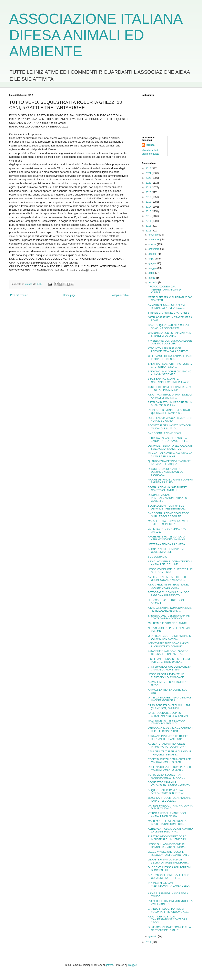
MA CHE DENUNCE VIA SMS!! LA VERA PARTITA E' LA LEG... (170, 481)
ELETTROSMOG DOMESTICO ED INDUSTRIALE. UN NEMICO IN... (168, 838)
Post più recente (19, 295)
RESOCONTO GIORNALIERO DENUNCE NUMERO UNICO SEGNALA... (165, 472)
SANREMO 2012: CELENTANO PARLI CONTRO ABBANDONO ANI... (169, 617)
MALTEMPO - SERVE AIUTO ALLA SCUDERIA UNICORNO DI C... (167, 822)
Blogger (132, 965)
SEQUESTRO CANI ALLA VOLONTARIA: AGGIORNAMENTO (169, 784)
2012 (149, 230)
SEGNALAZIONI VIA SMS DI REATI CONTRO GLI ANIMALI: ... (167, 489)
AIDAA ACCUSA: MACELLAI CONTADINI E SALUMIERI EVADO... (170, 381)
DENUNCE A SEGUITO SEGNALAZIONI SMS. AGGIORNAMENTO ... (170, 447)
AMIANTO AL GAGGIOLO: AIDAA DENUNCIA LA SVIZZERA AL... (166, 306)
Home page (69, 295)
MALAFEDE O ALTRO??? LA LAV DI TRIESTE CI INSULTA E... (168, 522)
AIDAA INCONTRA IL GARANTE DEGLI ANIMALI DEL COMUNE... (170, 563)
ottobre (153, 244)
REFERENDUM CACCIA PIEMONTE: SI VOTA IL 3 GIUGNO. (170, 419)
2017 (149, 206)
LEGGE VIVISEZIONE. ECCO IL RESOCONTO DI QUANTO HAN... (168, 853)
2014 (149, 221)
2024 (149, 173)
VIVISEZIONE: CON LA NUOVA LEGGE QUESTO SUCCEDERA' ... (170, 342)
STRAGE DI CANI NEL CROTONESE (168, 312)
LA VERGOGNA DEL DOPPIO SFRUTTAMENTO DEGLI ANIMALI (168, 714)
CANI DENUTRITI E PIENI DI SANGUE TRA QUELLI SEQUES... (169, 753)
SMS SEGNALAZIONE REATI (164, 433)
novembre (154, 239)
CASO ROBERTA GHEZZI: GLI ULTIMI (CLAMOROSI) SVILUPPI (169, 707)
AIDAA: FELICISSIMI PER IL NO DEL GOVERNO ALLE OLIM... (168, 586)
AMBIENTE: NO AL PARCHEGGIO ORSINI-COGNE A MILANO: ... (167, 578)
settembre (154, 249)
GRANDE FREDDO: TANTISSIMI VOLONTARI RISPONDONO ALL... (168, 910)
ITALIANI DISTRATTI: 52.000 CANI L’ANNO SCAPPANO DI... (167, 722)
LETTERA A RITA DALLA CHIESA (166, 544)
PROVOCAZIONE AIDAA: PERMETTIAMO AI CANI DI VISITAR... (164, 289)
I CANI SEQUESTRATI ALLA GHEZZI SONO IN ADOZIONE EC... (168, 327)
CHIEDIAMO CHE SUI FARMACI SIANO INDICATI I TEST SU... (170, 357)
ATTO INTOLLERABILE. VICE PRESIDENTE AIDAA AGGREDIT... (169, 350)
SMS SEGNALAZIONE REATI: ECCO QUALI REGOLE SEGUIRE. (168, 515)
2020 (149, 192)
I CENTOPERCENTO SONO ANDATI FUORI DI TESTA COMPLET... (168, 645)
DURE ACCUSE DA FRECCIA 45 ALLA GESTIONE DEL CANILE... (169, 929)
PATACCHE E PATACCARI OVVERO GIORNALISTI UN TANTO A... (168, 653)
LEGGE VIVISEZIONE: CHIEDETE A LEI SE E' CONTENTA (170, 571)
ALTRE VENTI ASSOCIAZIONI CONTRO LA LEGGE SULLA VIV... (170, 830)
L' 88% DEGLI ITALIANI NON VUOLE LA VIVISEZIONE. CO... (170, 902)
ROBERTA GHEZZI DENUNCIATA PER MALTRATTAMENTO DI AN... (169, 761)
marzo (152, 277)
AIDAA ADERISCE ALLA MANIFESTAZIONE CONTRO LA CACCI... (167, 919)
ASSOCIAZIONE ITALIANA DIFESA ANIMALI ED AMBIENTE (95, 35)
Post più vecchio (120, 295)
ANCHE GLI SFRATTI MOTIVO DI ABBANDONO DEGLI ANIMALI (166, 538)
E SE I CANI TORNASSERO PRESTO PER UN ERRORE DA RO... (169, 660)
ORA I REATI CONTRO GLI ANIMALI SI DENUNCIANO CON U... (169, 637)
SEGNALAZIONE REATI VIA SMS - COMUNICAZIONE (167, 550)
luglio (152, 258)
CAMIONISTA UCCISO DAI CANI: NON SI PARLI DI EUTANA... (169, 334)
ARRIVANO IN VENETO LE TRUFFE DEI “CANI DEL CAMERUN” (168, 738)
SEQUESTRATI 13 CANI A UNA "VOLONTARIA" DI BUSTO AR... (167, 791)
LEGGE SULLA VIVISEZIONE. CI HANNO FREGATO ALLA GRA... (167, 846)
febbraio (153, 282)
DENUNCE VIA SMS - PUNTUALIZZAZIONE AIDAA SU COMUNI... (167, 498)
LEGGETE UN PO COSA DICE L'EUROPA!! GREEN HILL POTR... (168, 861)
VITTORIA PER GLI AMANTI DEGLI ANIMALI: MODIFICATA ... (167, 815)
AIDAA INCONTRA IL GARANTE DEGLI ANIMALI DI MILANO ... (170, 396)
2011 (149, 942)
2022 (149, 182)
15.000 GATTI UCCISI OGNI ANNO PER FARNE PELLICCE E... (170, 799)
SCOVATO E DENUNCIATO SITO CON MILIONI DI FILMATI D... (169, 427)
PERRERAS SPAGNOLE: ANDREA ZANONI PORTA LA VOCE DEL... (168, 439)
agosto (152, 253)
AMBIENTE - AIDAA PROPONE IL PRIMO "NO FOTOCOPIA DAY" (166, 745)
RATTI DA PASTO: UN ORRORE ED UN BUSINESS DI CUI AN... (170, 404)
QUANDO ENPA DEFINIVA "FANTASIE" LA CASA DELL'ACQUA (169, 463)
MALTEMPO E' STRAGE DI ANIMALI (168, 623)
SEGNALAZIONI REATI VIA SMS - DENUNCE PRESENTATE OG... (167, 507)
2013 (149, 225)
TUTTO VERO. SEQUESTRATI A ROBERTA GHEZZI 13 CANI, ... (166, 776)
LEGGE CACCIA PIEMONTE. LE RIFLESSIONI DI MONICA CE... (167, 676)
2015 (149, 216)
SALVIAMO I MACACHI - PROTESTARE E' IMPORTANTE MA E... (170, 365)
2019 (149, 197)
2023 (149, 178)
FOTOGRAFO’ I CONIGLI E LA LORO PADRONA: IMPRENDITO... (168, 594)
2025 (149, 168)
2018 (149, 201)
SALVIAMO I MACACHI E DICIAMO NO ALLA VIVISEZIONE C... (169, 373)
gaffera (109, 965)
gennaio (153, 936)
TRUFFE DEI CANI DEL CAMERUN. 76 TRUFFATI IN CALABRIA (169, 388)
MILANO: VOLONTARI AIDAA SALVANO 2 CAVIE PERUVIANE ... (170, 455)
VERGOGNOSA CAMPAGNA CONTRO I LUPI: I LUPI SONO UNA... (170, 730)
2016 (149, 211)
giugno (152, 263)
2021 (149, 187)
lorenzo (150, 145)
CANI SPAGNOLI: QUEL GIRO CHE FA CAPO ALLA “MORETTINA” (169, 668)
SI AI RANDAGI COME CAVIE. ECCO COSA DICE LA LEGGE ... (168, 876)
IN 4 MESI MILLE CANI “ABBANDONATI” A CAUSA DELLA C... (168, 885)
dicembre (154, 234)
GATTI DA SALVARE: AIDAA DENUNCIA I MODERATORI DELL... (170, 699)
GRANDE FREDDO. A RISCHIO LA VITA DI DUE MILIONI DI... (170, 807)
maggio (153, 268)
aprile (152, 272)
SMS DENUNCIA (157, 556)
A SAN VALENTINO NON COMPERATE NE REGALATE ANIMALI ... (170, 609)
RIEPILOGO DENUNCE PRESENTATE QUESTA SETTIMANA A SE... (169, 411)
